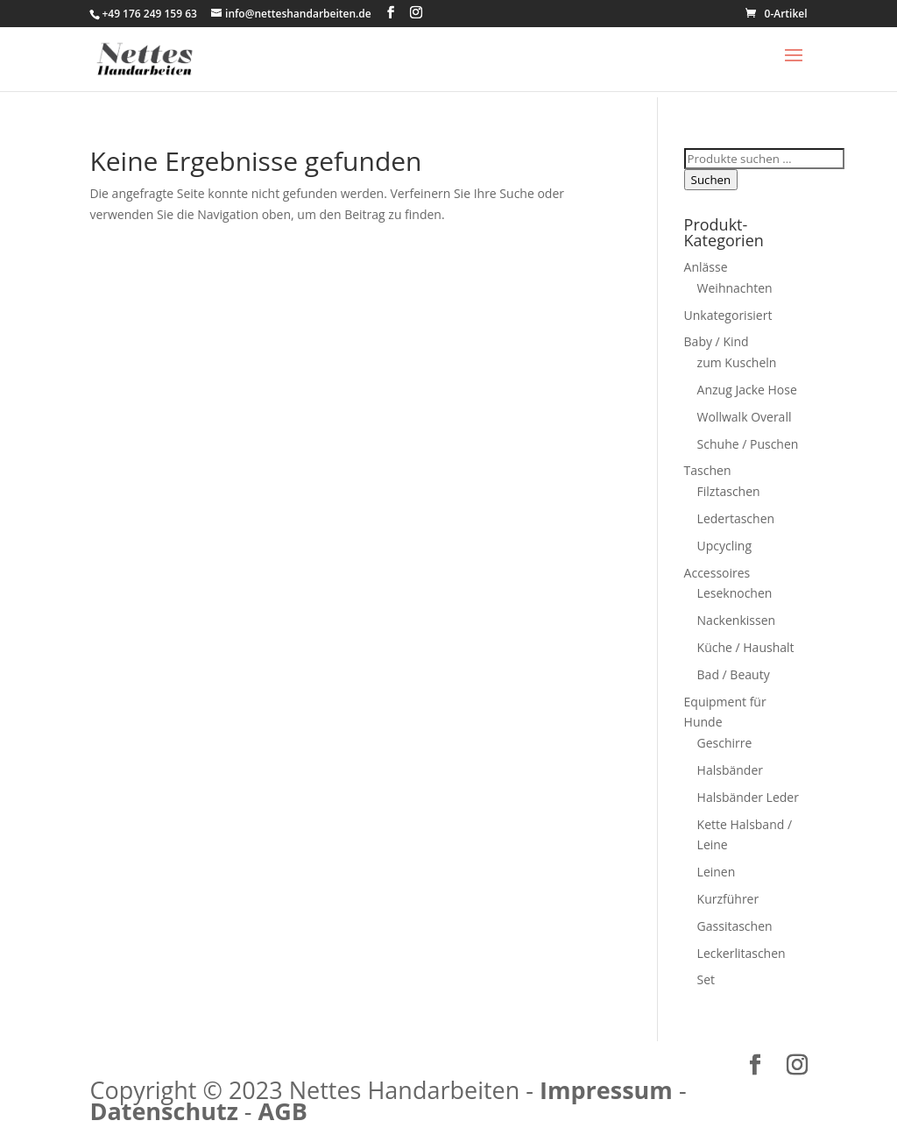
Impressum (606, 1090)
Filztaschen (728, 491)
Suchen (711, 180)
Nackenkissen (736, 620)
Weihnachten (735, 288)
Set (706, 979)
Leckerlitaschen (741, 953)
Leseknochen (735, 593)
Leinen (716, 871)
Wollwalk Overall (744, 416)
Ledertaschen (736, 518)
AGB (282, 1111)
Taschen (707, 470)
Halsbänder (730, 770)
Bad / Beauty (733, 674)
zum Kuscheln (737, 362)
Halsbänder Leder (748, 797)
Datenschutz (163, 1111)
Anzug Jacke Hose (747, 389)
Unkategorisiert (728, 315)
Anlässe (706, 267)
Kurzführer (728, 898)
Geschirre (724, 742)
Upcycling (724, 545)
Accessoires (717, 572)
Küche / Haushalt (746, 647)
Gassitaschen (735, 926)
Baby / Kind (716, 341)
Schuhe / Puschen (748, 444)
